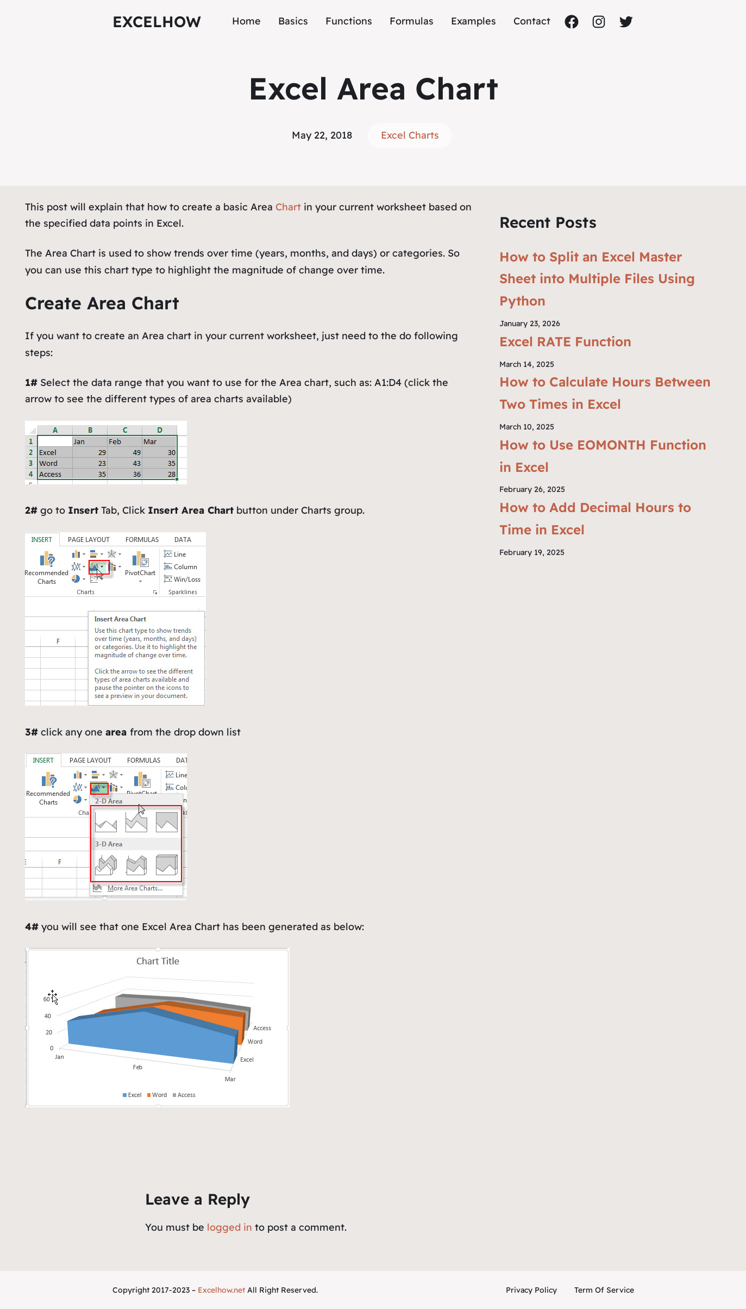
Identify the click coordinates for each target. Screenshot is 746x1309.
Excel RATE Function (565, 341)
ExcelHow (156, 21)
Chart (289, 207)
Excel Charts (410, 135)
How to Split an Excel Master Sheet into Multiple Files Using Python (597, 278)
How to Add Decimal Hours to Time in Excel (595, 518)
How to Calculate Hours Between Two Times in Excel (605, 392)
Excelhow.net (221, 1290)
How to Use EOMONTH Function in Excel (602, 456)
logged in (229, 1227)
